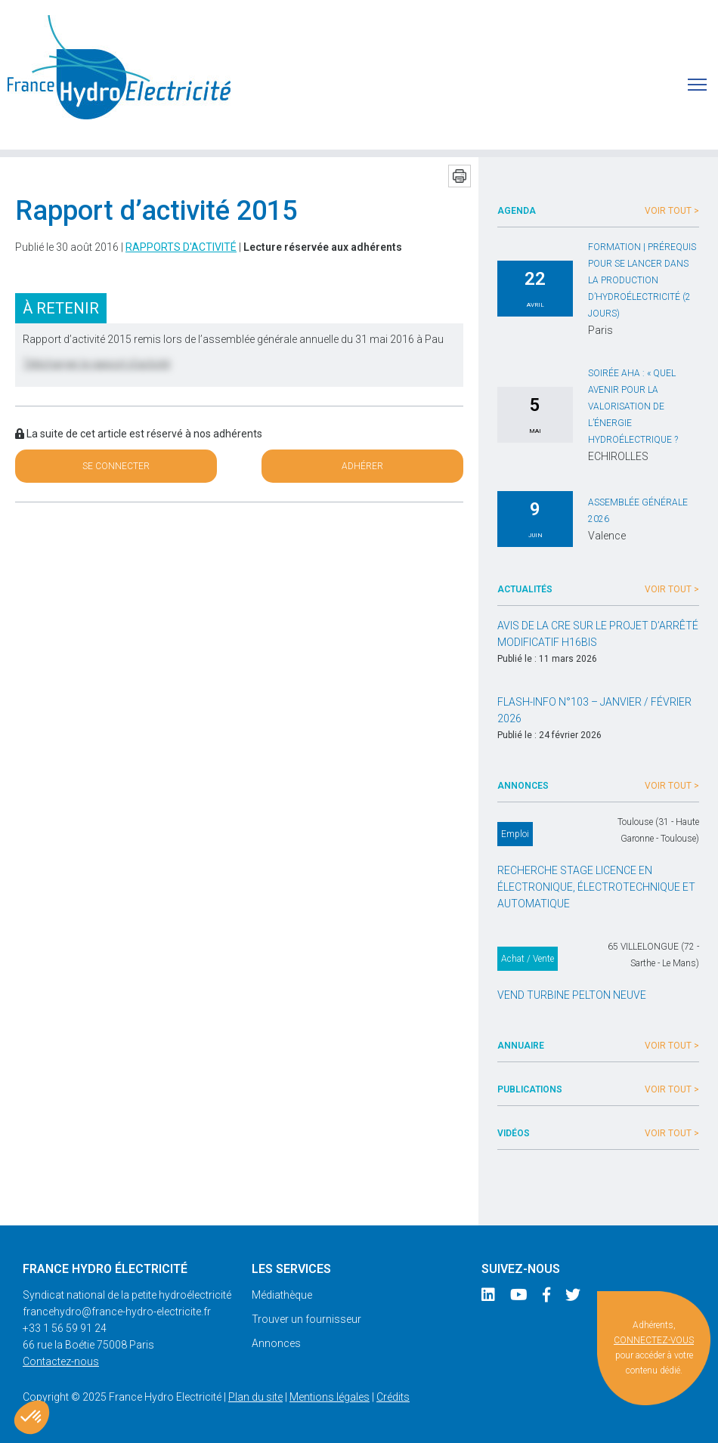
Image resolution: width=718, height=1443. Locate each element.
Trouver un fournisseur (306, 1319)
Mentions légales (329, 1397)
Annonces (276, 1343)
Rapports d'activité (181, 247)
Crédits (393, 1397)
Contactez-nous (61, 1361)
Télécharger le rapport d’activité (96, 363)
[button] (32, 1417)
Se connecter (116, 466)
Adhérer (362, 466)
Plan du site (255, 1397)
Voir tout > (672, 210)
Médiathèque (282, 1295)
